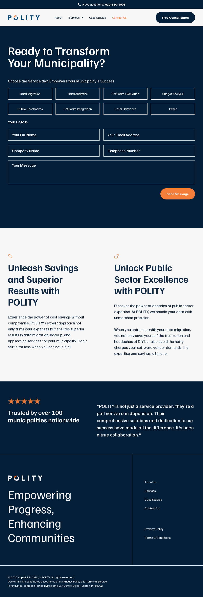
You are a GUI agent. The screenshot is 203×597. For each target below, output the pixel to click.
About (58, 17)
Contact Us (119, 17)
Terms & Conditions (158, 539)
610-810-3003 (115, 4)
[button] (76, 17)
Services (150, 492)
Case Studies (97, 17)
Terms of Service (96, 582)
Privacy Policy (154, 530)
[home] (24, 17)
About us (151, 483)
